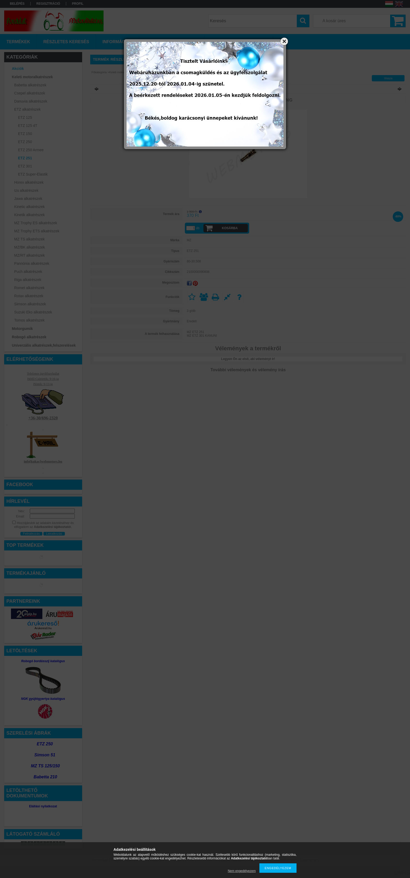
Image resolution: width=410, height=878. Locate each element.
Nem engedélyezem (242, 871)
